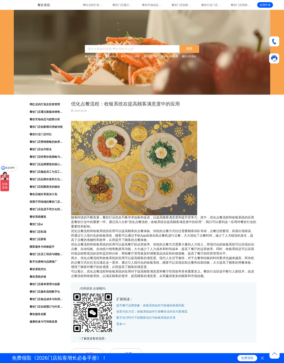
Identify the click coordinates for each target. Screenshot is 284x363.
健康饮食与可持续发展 (43, 321)
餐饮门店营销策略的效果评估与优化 (240, 5)
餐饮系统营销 (151, 56)
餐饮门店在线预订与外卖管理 (46, 306)
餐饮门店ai (36, 224)
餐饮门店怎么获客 (130, 56)
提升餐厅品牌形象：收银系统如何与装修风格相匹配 (150, 305)
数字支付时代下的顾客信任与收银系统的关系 (146, 317)
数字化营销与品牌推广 (43, 261)
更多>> (121, 324)
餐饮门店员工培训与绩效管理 (46, 254)
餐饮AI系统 (111, 56)
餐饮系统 (43, 5)
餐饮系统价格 (38, 276)
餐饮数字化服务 (170, 56)
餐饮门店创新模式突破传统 (181, 5)
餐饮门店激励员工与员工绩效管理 (46, 171)
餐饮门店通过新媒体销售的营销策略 (122, 5)
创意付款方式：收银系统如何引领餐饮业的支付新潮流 (151, 311)
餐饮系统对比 (38, 269)
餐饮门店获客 (38, 239)
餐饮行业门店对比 (211, 5)
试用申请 (265, 5)
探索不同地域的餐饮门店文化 (46, 201)
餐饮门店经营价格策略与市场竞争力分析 (46, 156)
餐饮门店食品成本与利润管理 (46, 299)
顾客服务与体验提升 (42, 246)
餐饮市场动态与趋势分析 (152, 5)
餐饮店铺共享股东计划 (43, 194)
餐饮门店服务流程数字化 (45, 291)
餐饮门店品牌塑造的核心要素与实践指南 (46, 164)
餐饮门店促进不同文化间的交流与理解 (46, 209)
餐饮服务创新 (38, 314)
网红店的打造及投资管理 (93, 5)
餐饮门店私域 (38, 231)
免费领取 (247, 358)
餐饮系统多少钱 (93, 56)
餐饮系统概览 (38, 216)
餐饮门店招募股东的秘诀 (45, 186)
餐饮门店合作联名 (41, 149)
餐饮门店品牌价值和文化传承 (46, 179)
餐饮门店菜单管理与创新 (45, 284)
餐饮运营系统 (189, 56)
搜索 (189, 48)
